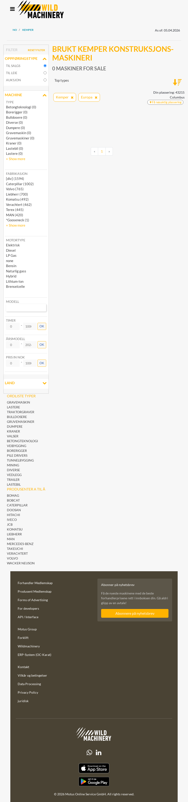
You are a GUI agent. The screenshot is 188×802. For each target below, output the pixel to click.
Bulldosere (17, 417)
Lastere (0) (14, 153)
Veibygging (16, 446)
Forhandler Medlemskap (35, 583)
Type (10, 102)
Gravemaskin (18, 402)
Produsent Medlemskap (34, 591)
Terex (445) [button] (15, 210)
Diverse (13, 470)
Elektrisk (13, 245)
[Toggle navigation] (12, 9)
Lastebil (14, 484)
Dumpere (15, 426)
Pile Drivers (17, 455)
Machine (26, 95)
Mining (13, 465)
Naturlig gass (16, 271)
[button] (15, 159)
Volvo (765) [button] (15, 189)
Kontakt (23, 667)
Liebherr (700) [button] (17, 194)
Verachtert (17, 553)
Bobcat (13, 500)
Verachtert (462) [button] (19, 204)
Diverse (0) (14, 122)
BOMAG (13, 495)
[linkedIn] (98, 752)
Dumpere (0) (15, 128)
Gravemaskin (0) (18, 133)
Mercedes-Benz (20, 544)
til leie (11, 73)
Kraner (13, 431)
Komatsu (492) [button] (17, 199)
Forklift (23, 638)
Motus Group (27, 629)
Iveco (12, 520)
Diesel (11, 250)
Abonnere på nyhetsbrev (134, 613)
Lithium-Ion (14, 281)
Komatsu (15, 529)
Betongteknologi (22, 441)
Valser (12, 436)
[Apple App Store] (94, 768)
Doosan (14, 510)
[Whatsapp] (89, 752)
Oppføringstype (26, 59)
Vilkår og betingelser (32, 675)
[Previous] (94, 151)
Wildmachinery (29, 646)
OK (42, 326)
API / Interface (28, 617)
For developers (28, 608)
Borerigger (17, 451)
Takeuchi (15, 549)
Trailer (13, 480)
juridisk (23, 701)
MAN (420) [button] (14, 215)
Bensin (11, 266)
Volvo (12, 558)
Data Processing (29, 684)
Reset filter (36, 50)
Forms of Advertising (33, 600)
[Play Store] (94, 781)
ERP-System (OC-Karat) (34, 655)
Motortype (15, 240)
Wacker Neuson (21, 563)
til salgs (13, 66)
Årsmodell (15, 339)
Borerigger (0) (17, 112)
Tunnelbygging (20, 460)
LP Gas (11, 255)
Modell (12, 301)
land (26, 383)
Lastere (13, 407)
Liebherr (14, 534)
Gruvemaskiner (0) (20, 138)
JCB (10, 524)
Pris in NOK (15, 357)
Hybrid (11, 276)
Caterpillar (17, 505)
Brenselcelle (15, 286)
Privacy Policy (28, 692)
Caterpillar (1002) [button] (20, 184)
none (9, 261)
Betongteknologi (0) (21, 107)
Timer (11, 320)
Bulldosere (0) (16, 117)
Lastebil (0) (14, 148)
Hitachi (13, 515)
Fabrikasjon (17, 174)
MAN (11, 539)
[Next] (109, 151)
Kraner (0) (14, 143)
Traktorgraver (20, 412)
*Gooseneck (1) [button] (17, 220)
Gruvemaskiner (20, 422)
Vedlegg (14, 475)
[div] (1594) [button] (15, 178)
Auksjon (13, 80)
